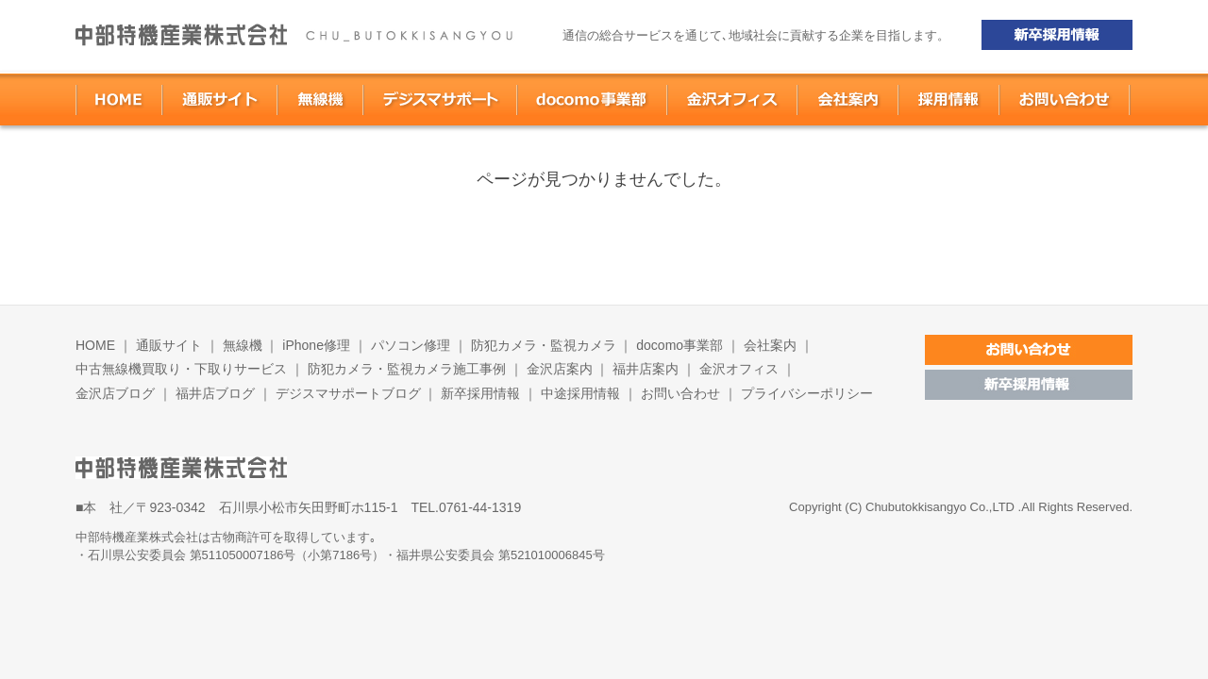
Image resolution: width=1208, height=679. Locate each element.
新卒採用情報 (480, 393)
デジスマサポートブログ (348, 393)
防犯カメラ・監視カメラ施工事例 (407, 368)
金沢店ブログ (115, 393)
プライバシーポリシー (807, 393)
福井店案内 (647, 368)
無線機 (242, 345)
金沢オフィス (739, 368)
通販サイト (169, 345)
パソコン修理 (410, 345)
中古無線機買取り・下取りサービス (181, 368)
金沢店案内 (561, 368)
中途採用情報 (580, 393)
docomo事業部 (679, 345)
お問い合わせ (680, 393)
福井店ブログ (217, 393)
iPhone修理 (316, 345)
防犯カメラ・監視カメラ (543, 345)
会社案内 (770, 345)
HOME (95, 345)
